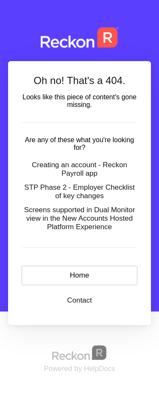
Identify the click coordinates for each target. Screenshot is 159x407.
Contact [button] (79, 300)
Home (79, 275)
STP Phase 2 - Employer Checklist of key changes (79, 191)
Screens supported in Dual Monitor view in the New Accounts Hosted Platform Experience (79, 218)
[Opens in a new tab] (79, 352)
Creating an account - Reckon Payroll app (79, 169)
